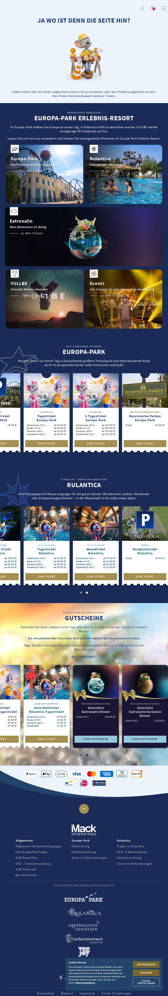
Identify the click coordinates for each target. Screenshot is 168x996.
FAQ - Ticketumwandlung (33, 864)
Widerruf (67, 993)
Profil (143, 8)
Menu (163, 8)
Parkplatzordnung (84, 852)
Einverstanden (146, 964)
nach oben (84, 809)
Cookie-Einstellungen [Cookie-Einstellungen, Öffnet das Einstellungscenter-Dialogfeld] (146, 982)
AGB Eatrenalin (26, 869)
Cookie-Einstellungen (116, 993)
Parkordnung (80, 846)
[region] (114, 974)
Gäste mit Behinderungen (89, 858)
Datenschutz (45, 993)
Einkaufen (153, 8)
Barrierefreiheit (26, 875)
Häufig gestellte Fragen (32, 852)
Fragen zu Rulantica (130, 846)
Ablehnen (146, 972)
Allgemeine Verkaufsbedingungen (39, 846)
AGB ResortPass (27, 858)
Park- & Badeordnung (132, 852)
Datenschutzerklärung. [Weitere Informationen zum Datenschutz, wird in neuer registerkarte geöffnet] (85, 983)
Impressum (87, 993)
